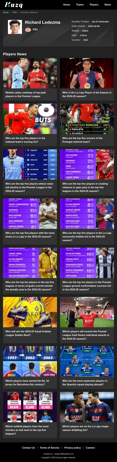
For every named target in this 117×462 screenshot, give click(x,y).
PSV (15, 12)
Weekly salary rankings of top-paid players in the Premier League (25, 94)
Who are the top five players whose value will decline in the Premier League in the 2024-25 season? (29, 188)
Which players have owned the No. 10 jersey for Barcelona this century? (27, 383)
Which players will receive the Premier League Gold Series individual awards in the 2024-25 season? (85, 335)
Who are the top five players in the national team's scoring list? (25, 140)
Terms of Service (49, 448)
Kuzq (58, 458)
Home (66, 5)
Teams (80, 5)
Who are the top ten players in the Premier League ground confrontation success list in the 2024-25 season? (86, 286)
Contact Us (28, 448)
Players (94, 5)
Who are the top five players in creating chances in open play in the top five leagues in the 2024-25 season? (85, 188)
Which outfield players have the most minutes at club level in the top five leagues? (27, 430)
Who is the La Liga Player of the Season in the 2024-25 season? (87, 94)
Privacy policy (72, 448)
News (108, 5)
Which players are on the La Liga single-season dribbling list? (85, 428)
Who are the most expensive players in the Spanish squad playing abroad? (84, 383)
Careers (90, 448)
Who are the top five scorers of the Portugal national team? (82, 140)
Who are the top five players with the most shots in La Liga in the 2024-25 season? (29, 235)
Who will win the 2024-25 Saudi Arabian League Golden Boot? (28, 333)
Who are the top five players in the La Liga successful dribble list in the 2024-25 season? (86, 237)
